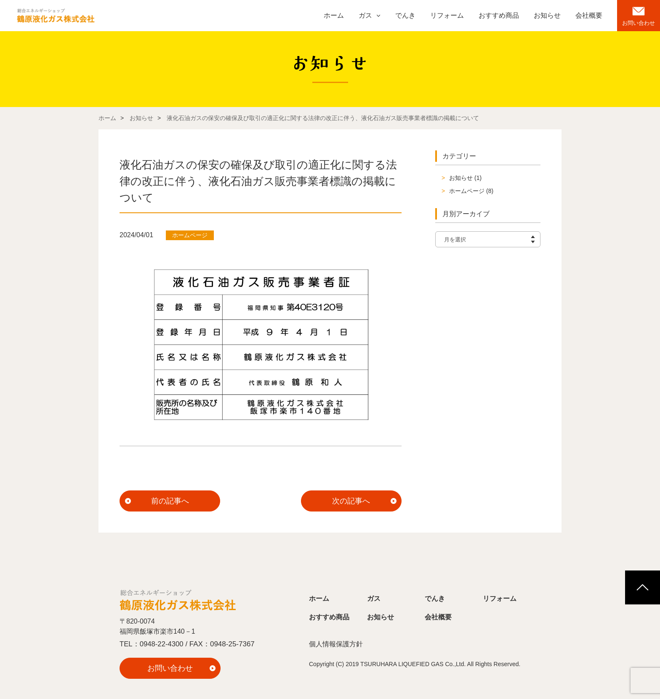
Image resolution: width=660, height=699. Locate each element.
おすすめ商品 (499, 15)
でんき (405, 15)
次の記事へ (351, 501)
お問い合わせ (638, 23)
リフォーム (447, 15)
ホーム (334, 15)
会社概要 (588, 15)
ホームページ (466, 190)
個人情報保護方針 (336, 644)
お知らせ (547, 15)
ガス (365, 15)
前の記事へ (170, 501)
